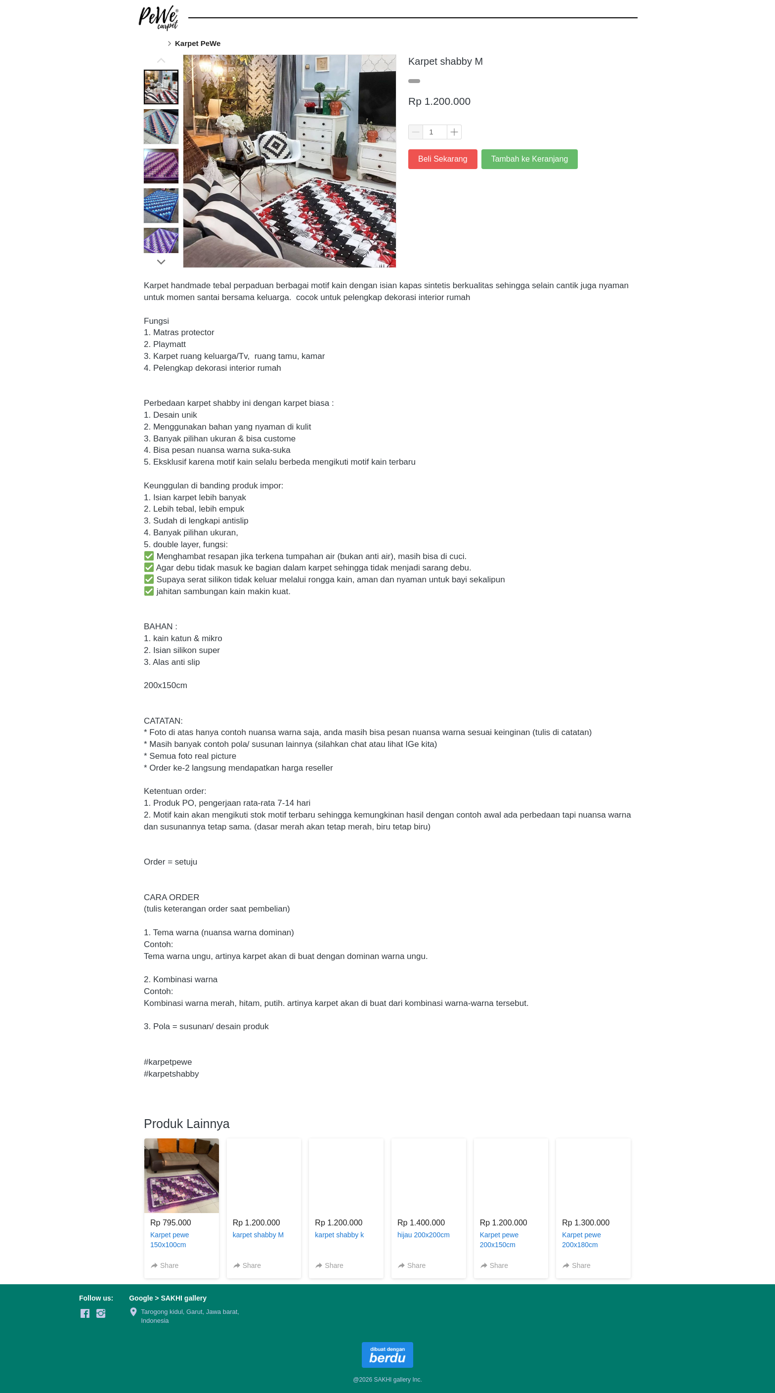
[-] (85, 1313)
